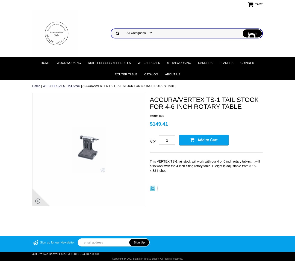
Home (45, 63)
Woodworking (69, 63)
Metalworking (179, 63)
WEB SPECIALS (149, 63)
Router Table (126, 74)
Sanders (205, 63)
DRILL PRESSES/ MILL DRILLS (109, 63)
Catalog (151, 74)
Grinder (247, 63)
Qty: (153, 141)
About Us (172, 74)
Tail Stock (73, 86)
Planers (226, 63)
